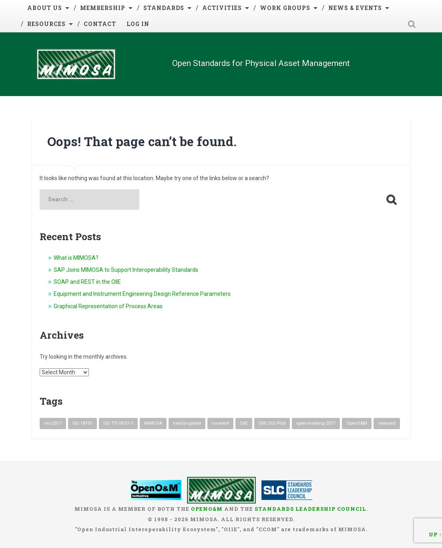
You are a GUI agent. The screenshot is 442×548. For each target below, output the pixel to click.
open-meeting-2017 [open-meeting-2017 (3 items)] (316, 423)
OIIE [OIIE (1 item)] (244, 423)
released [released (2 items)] (387, 423)
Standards (163, 8)
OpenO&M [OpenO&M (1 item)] (356, 423)
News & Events (355, 8)
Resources (46, 24)
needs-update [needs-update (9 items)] (187, 423)
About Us (44, 8)
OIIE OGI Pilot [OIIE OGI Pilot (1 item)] (272, 423)
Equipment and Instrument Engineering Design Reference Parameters (142, 294)
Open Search (412, 24)
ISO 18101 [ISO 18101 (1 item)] (82, 423)
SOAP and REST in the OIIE (87, 282)
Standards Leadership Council (310, 509)
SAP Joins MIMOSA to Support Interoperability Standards (126, 270)
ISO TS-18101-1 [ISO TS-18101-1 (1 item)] (118, 423)
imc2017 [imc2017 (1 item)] (53, 423)
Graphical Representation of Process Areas (108, 306)
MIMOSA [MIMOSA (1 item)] (153, 423)
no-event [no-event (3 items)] (220, 423)
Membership (102, 8)
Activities (222, 8)
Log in (138, 24)
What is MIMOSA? (76, 258)
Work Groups (285, 8)
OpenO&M (207, 509)
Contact (100, 24)
